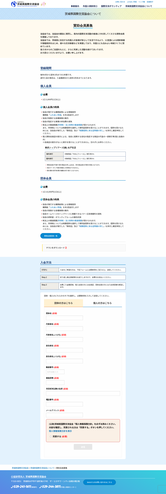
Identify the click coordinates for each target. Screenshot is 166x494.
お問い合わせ (120, 2)
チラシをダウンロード (55, 247)
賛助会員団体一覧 (50, 236)
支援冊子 (150, 2)
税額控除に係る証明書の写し (92, 130)
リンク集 (141, 2)
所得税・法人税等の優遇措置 (70, 124)
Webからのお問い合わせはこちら (99, 482)
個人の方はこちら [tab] (102, 303)
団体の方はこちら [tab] (63, 303)
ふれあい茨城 (132, 2)
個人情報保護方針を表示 (60, 430)
